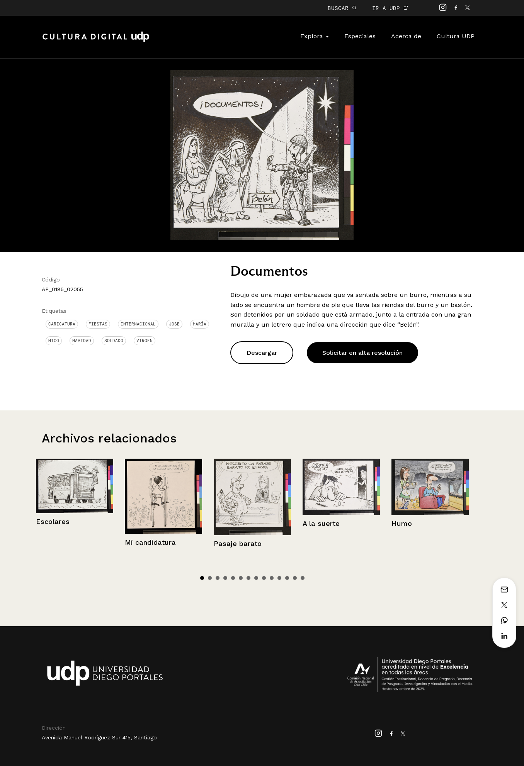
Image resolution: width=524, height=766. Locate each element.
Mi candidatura (150, 542)
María (199, 324)
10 (272, 578)
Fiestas (97, 324)
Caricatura (61, 324)
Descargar (262, 352)
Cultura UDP (456, 36)
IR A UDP (390, 8)
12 (287, 578)
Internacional (138, 324)
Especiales (360, 36)
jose (174, 324)
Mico (53, 340)
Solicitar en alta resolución (362, 352)
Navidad (81, 340)
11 (279, 578)
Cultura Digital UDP (96, 41)
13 (295, 578)
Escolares (53, 521)
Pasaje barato (238, 543)
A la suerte (321, 523)
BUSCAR (342, 8)
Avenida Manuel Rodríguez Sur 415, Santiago (99, 737)
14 (303, 578)
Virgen (144, 340)
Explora (314, 36)
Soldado (113, 340)
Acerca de (406, 36)
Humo (401, 523)
